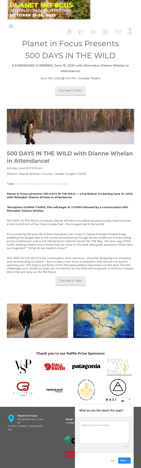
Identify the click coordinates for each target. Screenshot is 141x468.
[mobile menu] (11, 26)
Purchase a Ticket (70, 90)
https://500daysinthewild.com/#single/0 (42, 184)
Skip (113, 460)
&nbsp (72, 32)
